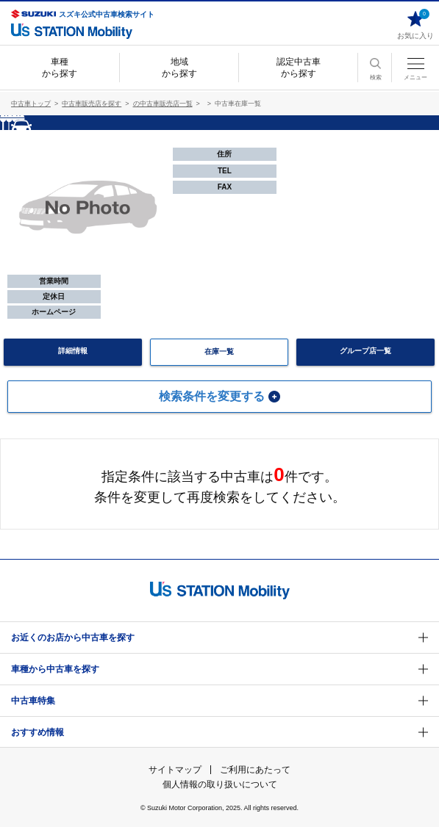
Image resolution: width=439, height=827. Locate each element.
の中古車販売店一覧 (163, 103)
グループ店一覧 (365, 351)
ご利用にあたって (255, 770)
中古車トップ (31, 103)
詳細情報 (73, 351)
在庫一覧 (219, 351)
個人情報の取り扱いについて (220, 784)
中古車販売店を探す (91, 103)
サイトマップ (175, 770)
